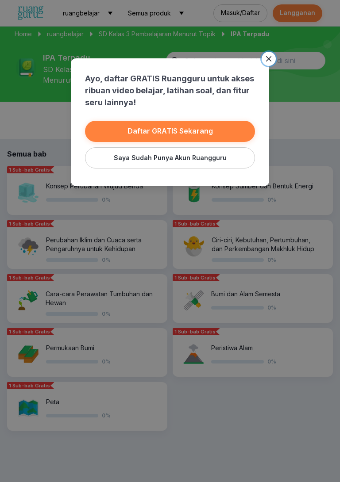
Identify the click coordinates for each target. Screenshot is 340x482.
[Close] (267, 60)
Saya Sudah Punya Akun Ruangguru (170, 157)
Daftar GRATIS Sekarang (170, 130)
